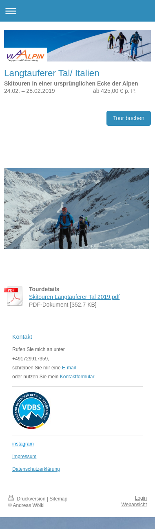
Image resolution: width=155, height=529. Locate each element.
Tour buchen (128, 118)
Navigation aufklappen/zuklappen (77, 11)
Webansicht (134, 504)
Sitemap (58, 499)
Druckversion (27, 499)
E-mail (69, 368)
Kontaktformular (77, 377)
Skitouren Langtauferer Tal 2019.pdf (74, 297)
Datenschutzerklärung (36, 469)
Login (141, 498)
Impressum (24, 456)
